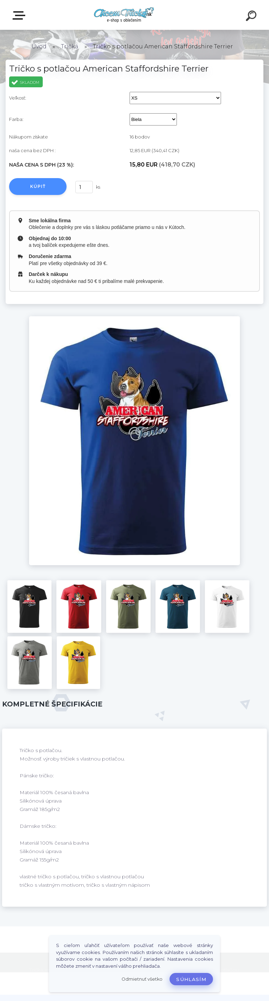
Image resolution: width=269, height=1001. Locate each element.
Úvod (39, 46)
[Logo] (124, 14)
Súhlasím (191, 979)
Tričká (69, 46)
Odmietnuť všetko (142, 979)
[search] (252, 17)
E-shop (20, 15)
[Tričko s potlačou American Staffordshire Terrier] (134, 319)
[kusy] (84, 187)
